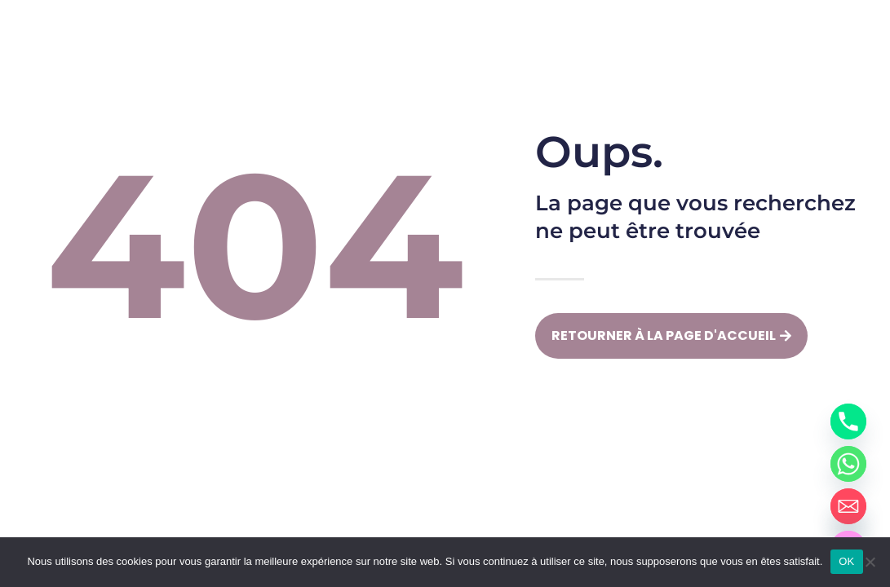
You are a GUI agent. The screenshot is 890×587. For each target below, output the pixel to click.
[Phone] (848, 421)
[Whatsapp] (848, 464)
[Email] (848, 506)
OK (846, 561)
